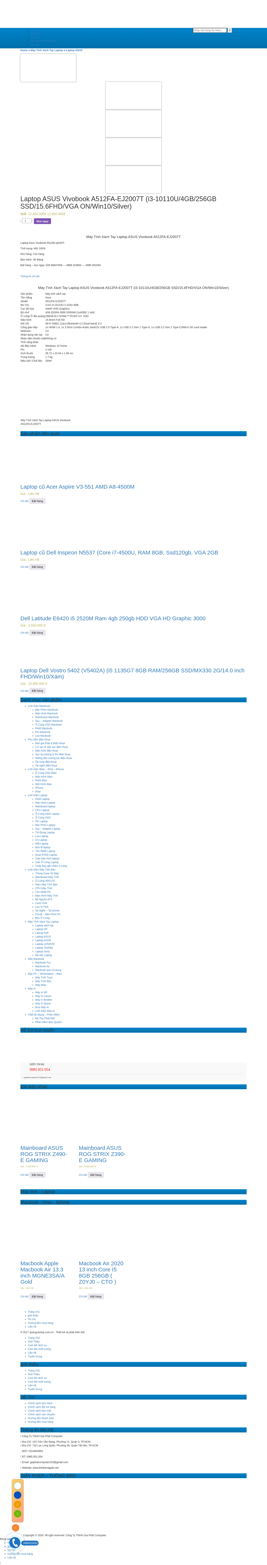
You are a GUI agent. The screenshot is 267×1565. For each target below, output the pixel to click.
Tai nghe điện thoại (46, 765)
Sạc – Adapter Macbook (49, 720)
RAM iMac (41, 780)
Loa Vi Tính (41, 906)
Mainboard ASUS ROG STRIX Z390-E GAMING (102, 1154)
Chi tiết (24, 501)
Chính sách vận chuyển (41, 1414)
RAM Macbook (43, 728)
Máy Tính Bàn (43, 981)
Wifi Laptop (41, 843)
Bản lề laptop (42, 847)
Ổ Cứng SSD (42, 817)
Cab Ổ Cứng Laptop (47, 862)
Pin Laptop (41, 821)
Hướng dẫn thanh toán (41, 1418)
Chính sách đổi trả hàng (41, 1406)
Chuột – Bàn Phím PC (48, 914)
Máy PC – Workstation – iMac (45, 973)
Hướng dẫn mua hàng (43, 40)
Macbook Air (42, 966)
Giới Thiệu (34, 1341)
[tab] (133, 276)
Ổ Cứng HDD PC (45, 880)
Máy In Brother (43, 999)
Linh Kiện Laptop (37, 795)
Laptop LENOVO (45, 943)
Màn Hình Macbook (46, 713)
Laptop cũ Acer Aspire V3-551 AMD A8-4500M (77, 487)
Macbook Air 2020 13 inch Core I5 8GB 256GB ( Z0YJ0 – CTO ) (101, 1272)
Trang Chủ (34, 1337)
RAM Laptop (42, 798)
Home (24, 50)
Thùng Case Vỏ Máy (47, 873)
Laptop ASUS (74, 50)
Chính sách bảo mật (39, 1410)
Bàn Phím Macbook (46, 709)
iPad (37, 791)
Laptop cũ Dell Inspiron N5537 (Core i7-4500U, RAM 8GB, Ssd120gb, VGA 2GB (119, 552)
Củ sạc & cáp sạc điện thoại (51, 746)
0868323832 (29, 1543)
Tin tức (35, 37)
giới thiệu (36, 33)
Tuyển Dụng (35, 1356)
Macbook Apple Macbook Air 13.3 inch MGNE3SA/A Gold (42, 1272)
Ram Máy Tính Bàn (46, 884)
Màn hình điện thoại (46, 750)
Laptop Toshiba (44, 947)
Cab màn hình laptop (47, 858)
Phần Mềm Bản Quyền (48, 1022)
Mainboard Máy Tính (47, 877)
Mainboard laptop (45, 806)
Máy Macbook (36, 958)
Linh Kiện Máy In (45, 1010)
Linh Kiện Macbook (39, 706)
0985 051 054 (40, 1069)
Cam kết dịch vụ (37, 1345)
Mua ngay (43, 221)
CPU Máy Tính (43, 888)
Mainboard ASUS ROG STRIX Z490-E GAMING (43, 1154)
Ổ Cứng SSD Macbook (48, 724)
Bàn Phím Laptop (45, 824)
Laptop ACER (43, 940)
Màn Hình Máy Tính (46, 895)
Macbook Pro (42, 962)
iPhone (39, 787)
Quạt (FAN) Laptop (46, 854)
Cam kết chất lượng (39, 1348)
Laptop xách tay (44, 925)
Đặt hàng (37, 501)
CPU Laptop (42, 810)
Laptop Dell (41, 932)
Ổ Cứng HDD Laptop (47, 813)
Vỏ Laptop (41, 839)
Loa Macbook (43, 735)
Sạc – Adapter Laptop (47, 828)
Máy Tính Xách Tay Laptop (46, 50)
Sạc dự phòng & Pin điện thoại (52, 754)
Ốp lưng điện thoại (46, 761)
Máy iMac (40, 984)
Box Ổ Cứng (42, 917)
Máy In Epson (43, 1003)
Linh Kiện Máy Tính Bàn (41, 869)
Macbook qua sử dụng (48, 970)
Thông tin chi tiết (29, 276)
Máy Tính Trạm (44, 977)
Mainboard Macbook (47, 717)
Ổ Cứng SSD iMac (46, 772)
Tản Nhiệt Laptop (45, 851)
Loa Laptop (41, 836)
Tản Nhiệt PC (43, 891)
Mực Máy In (42, 1007)
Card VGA (41, 903)
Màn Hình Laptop (45, 802)
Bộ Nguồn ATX (43, 899)
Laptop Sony (42, 951)
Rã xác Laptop (43, 955)
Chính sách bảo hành (40, 1403)
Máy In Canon (43, 996)
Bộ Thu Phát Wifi (45, 1018)
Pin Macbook (42, 732)
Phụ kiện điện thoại (39, 739)
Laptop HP (41, 929)
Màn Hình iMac (44, 776)
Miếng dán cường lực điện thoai (53, 758)
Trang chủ (36, 29)
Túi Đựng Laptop (45, 832)
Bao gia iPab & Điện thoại (50, 743)
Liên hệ (35, 44)
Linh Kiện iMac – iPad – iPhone (46, 769)
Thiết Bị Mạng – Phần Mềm (44, 1014)
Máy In (32, 988)
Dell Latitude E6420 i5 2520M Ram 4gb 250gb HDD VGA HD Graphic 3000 (113, 618)
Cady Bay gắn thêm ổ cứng (51, 865)
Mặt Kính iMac (43, 784)
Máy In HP (41, 992)
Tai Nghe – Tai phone (47, 910)
